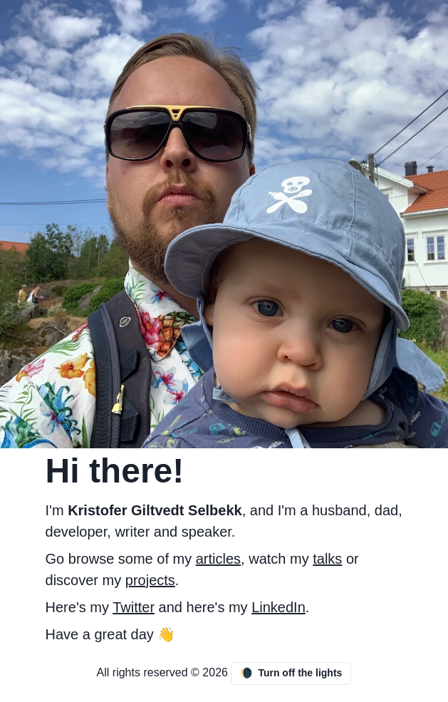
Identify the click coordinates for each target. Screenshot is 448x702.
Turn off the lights (291, 673)
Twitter (134, 607)
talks (327, 559)
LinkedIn (278, 607)
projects (150, 580)
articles (218, 559)
